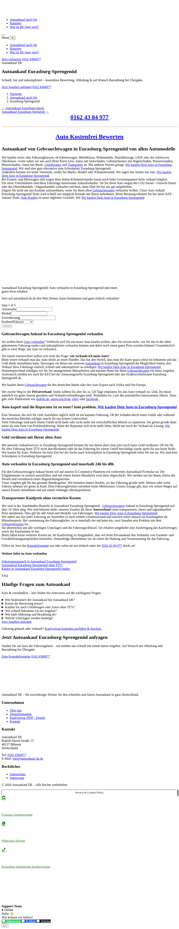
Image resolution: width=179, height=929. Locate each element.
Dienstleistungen (21, 714)
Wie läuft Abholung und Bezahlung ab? (30, 614)
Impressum (17, 778)
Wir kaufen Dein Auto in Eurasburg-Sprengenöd (112, 197)
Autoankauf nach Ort (23, 19)
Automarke (9, 309)
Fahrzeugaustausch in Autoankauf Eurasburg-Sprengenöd (39, 561)
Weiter (7, 325)
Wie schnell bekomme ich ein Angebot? (31, 610)
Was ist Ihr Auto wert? (24, 27)
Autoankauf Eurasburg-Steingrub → (25, 111)
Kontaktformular (38, 545)
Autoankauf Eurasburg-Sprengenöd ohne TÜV (32, 565)
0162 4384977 (31, 59)
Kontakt (15, 721)
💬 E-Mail (28, 921)
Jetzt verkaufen (11, 59)
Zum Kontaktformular (16, 656)
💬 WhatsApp (11, 921)
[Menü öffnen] (3, 35)
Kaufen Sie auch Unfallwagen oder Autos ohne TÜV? (40, 607)
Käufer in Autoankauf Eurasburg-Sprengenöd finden (36, 568)
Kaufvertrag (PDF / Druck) (27, 717)
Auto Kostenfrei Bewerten (89, 136)
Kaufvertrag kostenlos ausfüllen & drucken (73, 628)
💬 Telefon (43, 921)
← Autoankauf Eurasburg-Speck (23, 108)
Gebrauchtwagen (103, 190)
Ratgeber (16, 23)
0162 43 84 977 (90, 117)
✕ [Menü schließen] (13, 37)
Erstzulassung (11, 317)
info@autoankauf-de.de (28, 758)
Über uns (16, 710)
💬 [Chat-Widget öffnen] (5, 925)
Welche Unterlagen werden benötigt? (29, 618)
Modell (6, 313)
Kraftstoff (8, 321)
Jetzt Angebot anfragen (17, 87)
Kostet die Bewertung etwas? (24, 603)
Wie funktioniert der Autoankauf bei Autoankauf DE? (40, 600)
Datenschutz (18, 774)
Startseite (16, 94)
